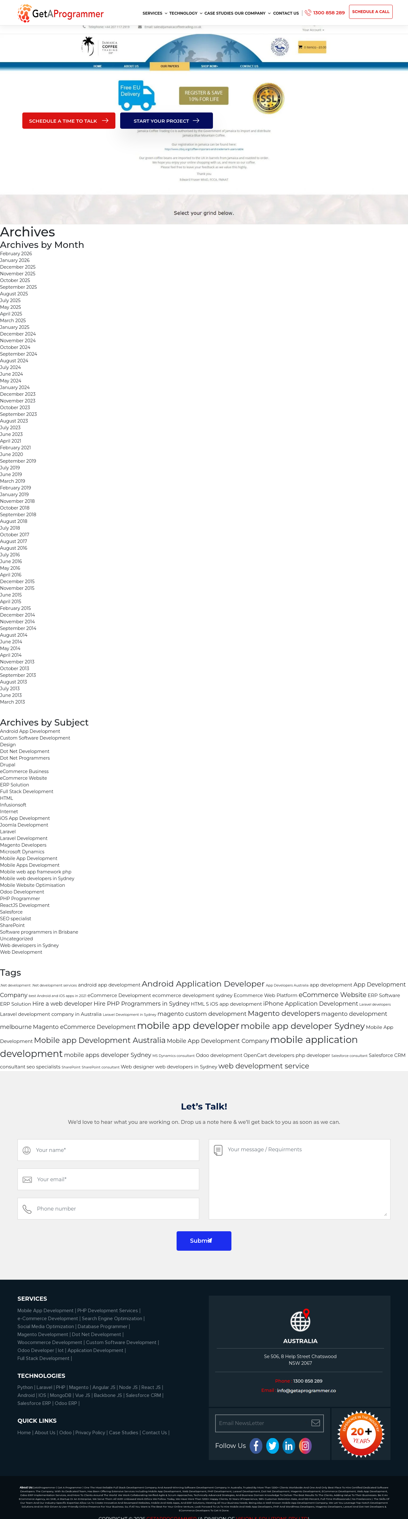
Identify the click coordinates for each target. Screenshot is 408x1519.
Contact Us (286, 13)
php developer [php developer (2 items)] (312, 1055)
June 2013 (11, 695)
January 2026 (15, 260)
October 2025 (15, 280)
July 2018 (10, 528)
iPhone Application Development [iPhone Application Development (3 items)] (310, 1003)
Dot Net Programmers (25, 758)
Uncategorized (16, 939)
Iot (61, 1350)
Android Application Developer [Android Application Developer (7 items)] (203, 983)
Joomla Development (24, 825)
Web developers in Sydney (29, 945)
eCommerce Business (24, 771)
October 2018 (14, 508)
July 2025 (10, 300)
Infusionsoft (13, 805)
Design (8, 745)
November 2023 (17, 401)
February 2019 (15, 488)
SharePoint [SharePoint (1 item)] (71, 1067)
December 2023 (17, 394)
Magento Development (43, 1334)
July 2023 (10, 427)
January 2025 (14, 327)
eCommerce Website (23, 778)
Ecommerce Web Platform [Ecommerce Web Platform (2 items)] (265, 995)
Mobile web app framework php (35, 872)
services (155, 13)
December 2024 (18, 334)
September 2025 (18, 287)
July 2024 (10, 367)
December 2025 (17, 267)
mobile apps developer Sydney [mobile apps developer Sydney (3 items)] (107, 1055)
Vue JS (82, 1395)
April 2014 (11, 655)
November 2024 (18, 341)
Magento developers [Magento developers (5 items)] (284, 1013)
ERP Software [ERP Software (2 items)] (384, 995)
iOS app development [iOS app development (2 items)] (236, 1004)
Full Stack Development (27, 791)
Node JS (128, 1387)
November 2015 (17, 588)
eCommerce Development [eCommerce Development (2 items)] (119, 995)
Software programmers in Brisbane (39, 932)
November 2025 (17, 274)
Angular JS (103, 1387)
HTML (6, 798)
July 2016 (10, 555)
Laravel (8, 832)
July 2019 (10, 468)
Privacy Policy (90, 1432)
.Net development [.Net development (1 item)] (15, 985)
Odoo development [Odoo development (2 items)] (219, 1055)
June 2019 (11, 474)
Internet (9, 811)
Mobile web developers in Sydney (37, 878)
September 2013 (18, 675)
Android (26, 1395)
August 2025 (14, 294)
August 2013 (13, 682)
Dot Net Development (24, 751)
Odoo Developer (36, 1350)
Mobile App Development (28, 858)
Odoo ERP (66, 1403)
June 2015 (11, 595)
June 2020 (11, 454)
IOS (42, 1395)
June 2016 (11, 561)
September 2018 (18, 514)
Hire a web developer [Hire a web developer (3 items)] (62, 1003)
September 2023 (18, 414)
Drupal (7, 765)
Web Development (21, 952)
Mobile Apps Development (30, 865)
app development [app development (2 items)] (331, 985)
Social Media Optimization (46, 1326)
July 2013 (10, 688)
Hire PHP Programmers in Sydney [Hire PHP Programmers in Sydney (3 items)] (142, 1003)
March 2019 (12, 481)
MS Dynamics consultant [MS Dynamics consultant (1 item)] (173, 1056)
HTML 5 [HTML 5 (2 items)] (200, 1004)
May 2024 (10, 381)
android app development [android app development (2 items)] (109, 985)
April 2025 (11, 314)
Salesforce (11, 912)
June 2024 (11, 374)
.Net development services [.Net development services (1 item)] (54, 985)
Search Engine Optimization (112, 1318)
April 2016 (10, 575)
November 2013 (17, 662)
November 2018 (17, 501)
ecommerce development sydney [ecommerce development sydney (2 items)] (192, 995)
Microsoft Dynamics (22, 852)
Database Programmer (102, 1326)
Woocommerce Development (50, 1342)
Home (24, 1432)
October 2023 (15, 407)
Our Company (253, 13)
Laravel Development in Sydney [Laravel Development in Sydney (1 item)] (129, 1015)
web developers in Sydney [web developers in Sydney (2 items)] (186, 1067)
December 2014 (17, 615)
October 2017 (14, 535)
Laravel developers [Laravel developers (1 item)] (375, 1004)
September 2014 (18, 628)
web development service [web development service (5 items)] (263, 1066)
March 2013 (12, 702)
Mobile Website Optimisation (32, 885)
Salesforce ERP (34, 1403)
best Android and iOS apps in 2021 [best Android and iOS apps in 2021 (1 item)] (57, 996)
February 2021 (15, 448)
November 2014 (17, 622)
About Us (45, 1432)
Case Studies (218, 13)
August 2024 (14, 361)
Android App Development (30, 731)
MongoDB (60, 1395)
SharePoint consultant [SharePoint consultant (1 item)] (101, 1067)
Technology (186, 13)
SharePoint (12, 925)
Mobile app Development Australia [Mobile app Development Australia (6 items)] (100, 1040)
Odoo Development (22, 892)
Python (25, 1387)
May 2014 (10, 648)
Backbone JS (108, 1395)
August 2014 (13, 635)
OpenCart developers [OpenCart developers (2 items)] (269, 1055)
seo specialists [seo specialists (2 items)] (44, 1067)
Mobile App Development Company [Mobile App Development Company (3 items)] (218, 1041)
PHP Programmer (20, 898)
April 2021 (10, 441)
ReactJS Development (25, 905)
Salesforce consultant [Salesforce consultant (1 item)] (350, 1056)
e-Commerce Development (48, 1318)
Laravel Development (23, 838)
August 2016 (13, 548)
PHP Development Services (107, 1310)
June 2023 (11, 434)
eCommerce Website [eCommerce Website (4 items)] (333, 995)
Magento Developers (23, 845)
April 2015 (10, 601)
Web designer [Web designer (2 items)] (137, 1067)
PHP (60, 1387)
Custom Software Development (35, 738)
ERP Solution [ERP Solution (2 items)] (15, 1004)
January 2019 (14, 494)
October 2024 (15, 347)
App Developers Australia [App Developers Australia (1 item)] (287, 985)
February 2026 (16, 254)
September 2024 (18, 354)
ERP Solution (14, 785)
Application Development (95, 1350)
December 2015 (17, 581)
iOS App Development (25, 818)
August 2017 (13, 541)
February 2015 (15, 608)
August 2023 (14, 421)
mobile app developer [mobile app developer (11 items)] (188, 1025)
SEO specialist (15, 919)
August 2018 (13, 521)
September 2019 (18, 461)
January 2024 (15, 387)
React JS (151, 1387)
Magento (79, 1387)
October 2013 (14, 668)
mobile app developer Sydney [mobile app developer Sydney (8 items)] (303, 1026)
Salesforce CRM (143, 1395)
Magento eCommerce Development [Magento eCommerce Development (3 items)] (84, 1027)
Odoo (65, 1432)
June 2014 (11, 642)
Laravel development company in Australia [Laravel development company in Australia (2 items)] (51, 1014)
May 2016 (10, 568)
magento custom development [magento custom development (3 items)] (201, 1013)
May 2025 (10, 307)
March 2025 (13, 320)
